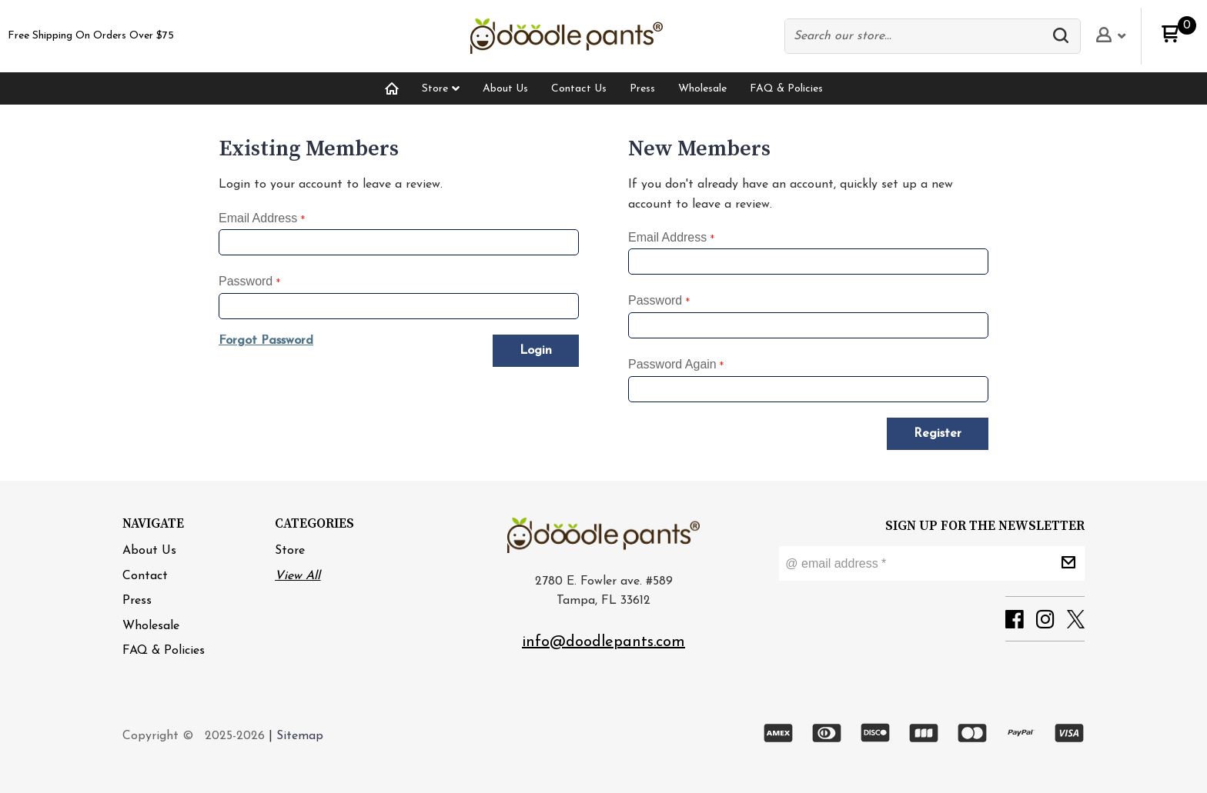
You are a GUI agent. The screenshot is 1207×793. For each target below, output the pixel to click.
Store (290, 551)
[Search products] (917, 36)
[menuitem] (391, 88)
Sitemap (299, 736)
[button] (1064, 36)
